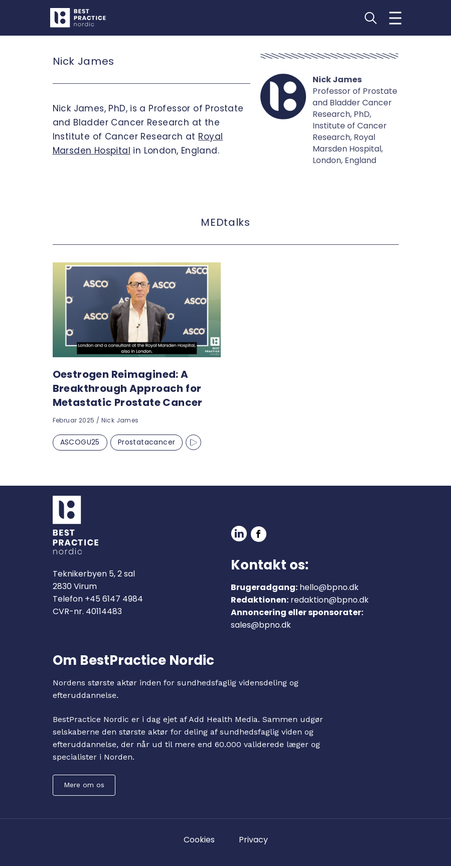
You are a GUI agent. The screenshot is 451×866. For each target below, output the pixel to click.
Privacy (253, 839)
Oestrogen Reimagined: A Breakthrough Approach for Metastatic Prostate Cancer (128, 388)
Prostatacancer (147, 442)
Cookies (199, 839)
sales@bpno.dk (261, 625)
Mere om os (84, 785)
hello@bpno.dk (329, 587)
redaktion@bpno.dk (329, 600)
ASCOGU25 (80, 442)
